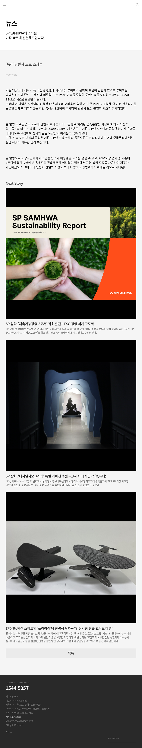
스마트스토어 (35, 738)
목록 (71, 653)
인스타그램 (7, 738)
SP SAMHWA (71, 4)
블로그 (26, 738)
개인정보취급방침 (13, 717)
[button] (4, 4)
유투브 (17, 738)
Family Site (122, 738)
